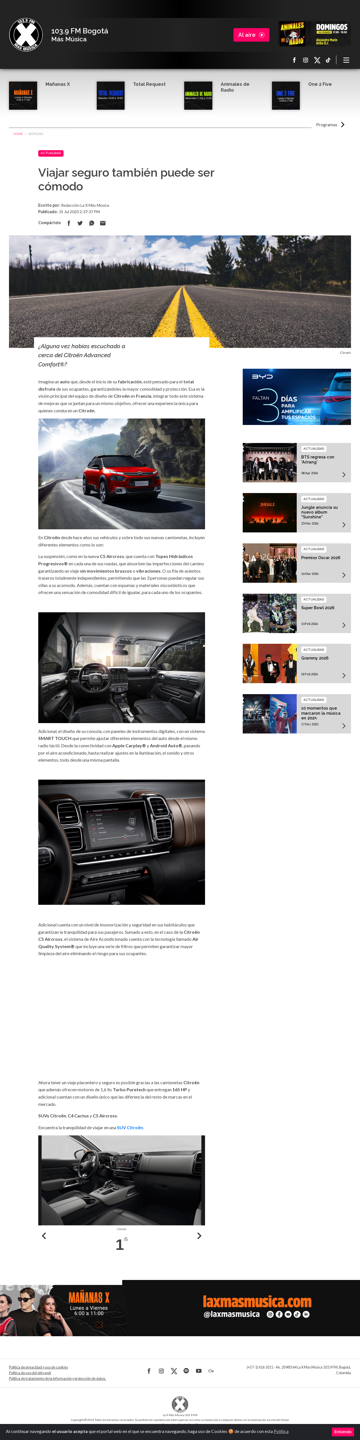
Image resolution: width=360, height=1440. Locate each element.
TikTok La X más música (328, 60)
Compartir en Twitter (80, 223)
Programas (327, 124)
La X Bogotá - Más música (26, 35)
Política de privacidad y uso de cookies (38, 1367)
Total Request (149, 84)
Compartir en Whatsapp (91, 223)
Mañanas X (58, 84)
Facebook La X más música (294, 60)
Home (18, 134)
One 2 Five (320, 84)
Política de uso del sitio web (30, 1373)
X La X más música (317, 60)
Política (281, 1431)
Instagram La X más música (305, 60)
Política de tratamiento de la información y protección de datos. (57, 1378)
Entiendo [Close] (343, 1432)
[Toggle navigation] (346, 59)
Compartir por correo (102, 223)
